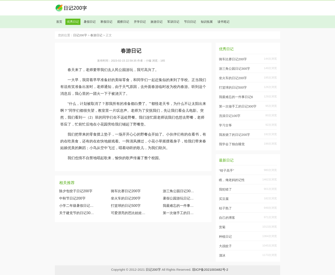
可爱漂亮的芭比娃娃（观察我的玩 (128, 213)
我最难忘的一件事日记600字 (179, 205)
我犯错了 (225, 189)
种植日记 (225, 236)
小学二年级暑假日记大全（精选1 (76, 205)
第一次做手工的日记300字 (179, 213)
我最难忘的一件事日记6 (236, 97)
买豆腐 (224, 199)
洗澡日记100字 (229, 116)
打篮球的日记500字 (126, 205)
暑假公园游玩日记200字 (179, 198)
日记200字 (80, 35)
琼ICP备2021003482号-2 (210, 269)
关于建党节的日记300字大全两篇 (76, 213)
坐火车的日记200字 (126, 198)
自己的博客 (227, 217)
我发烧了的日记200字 (234, 134)
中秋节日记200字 (72, 198)
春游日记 (96, 35)
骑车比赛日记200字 (126, 191)
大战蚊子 (225, 246)
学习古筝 (225, 125)
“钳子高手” (226, 170)
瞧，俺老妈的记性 (232, 180)
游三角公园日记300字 (179, 191)
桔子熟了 (225, 208)
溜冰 (222, 255)
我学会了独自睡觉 (232, 144)
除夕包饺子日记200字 (75, 191)
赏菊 (222, 227)
